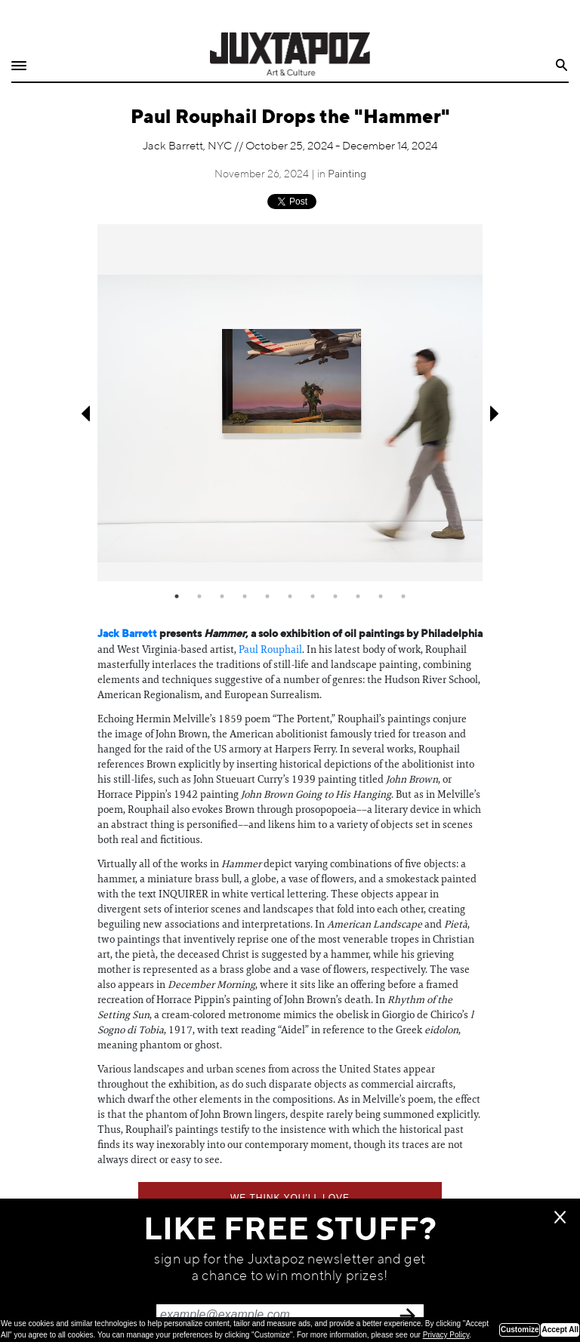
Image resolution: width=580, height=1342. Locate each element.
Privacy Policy (446, 1335)
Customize (520, 1329)
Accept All (559, 1329)
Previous (84, 414)
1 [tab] (176, 596)
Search (562, 65)
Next (495, 414)
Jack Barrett (127, 634)
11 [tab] (403, 596)
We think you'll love (290, 1198)
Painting (347, 174)
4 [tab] (244, 596)
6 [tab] (290, 596)
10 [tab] (380, 596)
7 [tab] (312, 596)
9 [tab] (358, 596)
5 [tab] (267, 596)
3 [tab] (222, 596)
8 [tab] (335, 596)
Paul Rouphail (270, 649)
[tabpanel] (290, 403)
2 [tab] (199, 596)
